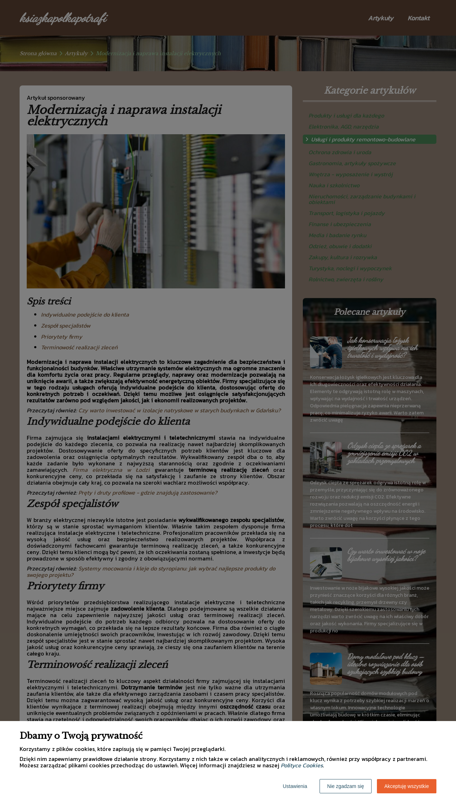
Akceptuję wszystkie (406, 786)
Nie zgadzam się (345, 786)
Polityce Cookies (302, 765)
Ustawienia (295, 786)
